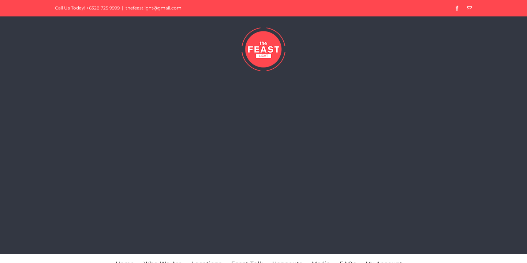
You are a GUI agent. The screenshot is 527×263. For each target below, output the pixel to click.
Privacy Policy (323, 188)
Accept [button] (505, 250)
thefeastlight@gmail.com (154, 8)
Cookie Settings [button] (464, 250)
